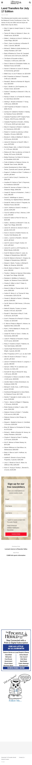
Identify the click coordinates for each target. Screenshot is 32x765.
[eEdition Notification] (5, 527)
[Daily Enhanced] (5, 525)
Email (7, 499)
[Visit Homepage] (16, 2)
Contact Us (21, 757)
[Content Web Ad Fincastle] (16, 650)
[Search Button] (30, 2)
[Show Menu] (2, 2)
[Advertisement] (16, 577)
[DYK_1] (16, 688)
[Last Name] (16, 516)
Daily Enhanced (12, 525)
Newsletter (10, 530)
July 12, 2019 (4, 14)
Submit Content (5, 759)
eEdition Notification (13, 528)
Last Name (8, 513)
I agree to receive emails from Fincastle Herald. (16, 521)
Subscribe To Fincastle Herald (8, 757)
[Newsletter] (5, 530)
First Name (8, 506)
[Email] (16, 502)
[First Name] (16, 509)
